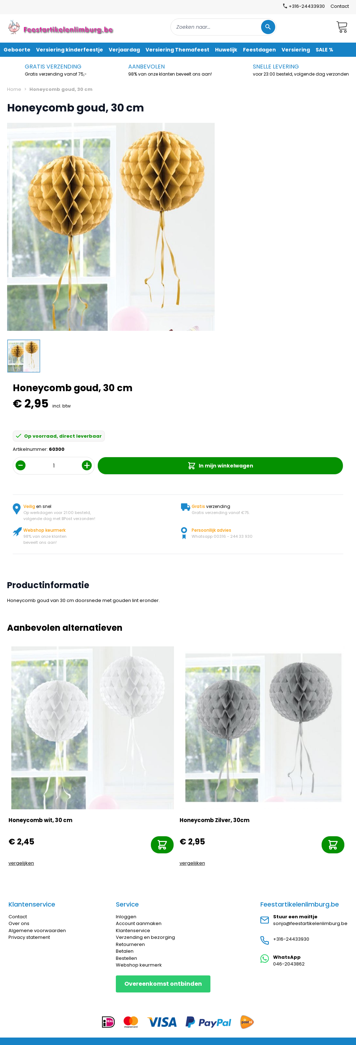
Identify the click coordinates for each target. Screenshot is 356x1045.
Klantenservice (133, 930)
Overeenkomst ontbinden (163, 984)
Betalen (125, 951)
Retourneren (130, 944)
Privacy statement (29, 937)
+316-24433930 (291, 939)
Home (14, 89)
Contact (339, 6)
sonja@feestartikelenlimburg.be (310, 923)
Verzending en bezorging (145, 937)
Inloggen (126, 916)
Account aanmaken (139, 923)
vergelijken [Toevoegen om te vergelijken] (21, 863)
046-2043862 (289, 964)
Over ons (19, 923)
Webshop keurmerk (139, 965)
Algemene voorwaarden (37, 930)
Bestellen (126, 958)
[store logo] (62, 27)
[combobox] (223, 26)
